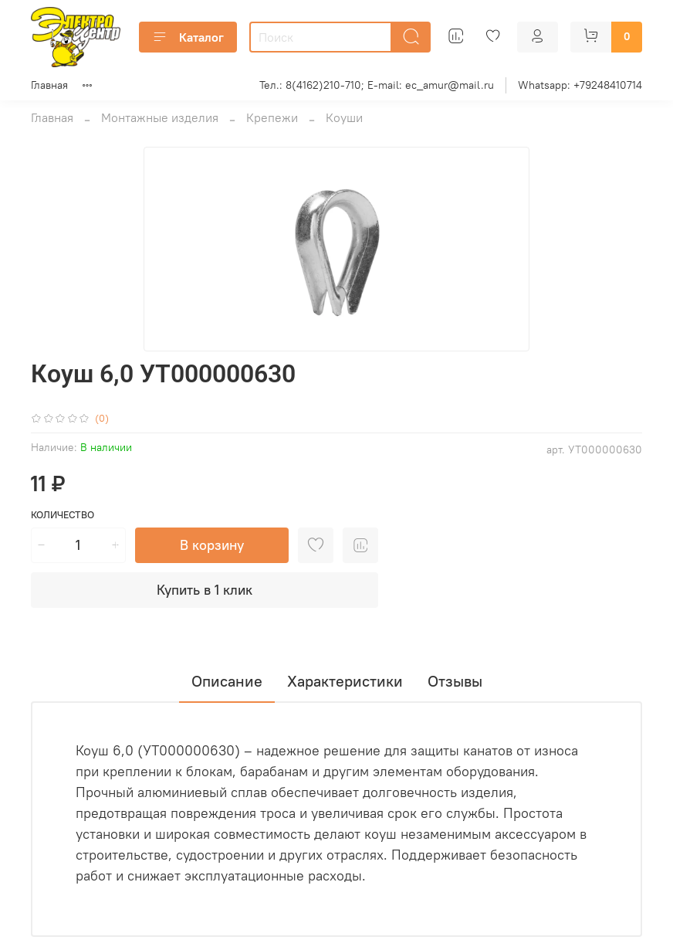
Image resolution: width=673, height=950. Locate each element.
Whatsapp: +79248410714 (580, 85)
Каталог (188, 37)
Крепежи (272, 117)
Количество (62, 515)
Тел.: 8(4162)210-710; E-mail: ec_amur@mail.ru (376, 85)
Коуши (344, 117)
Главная (49, 85)
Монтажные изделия (159, 117)
